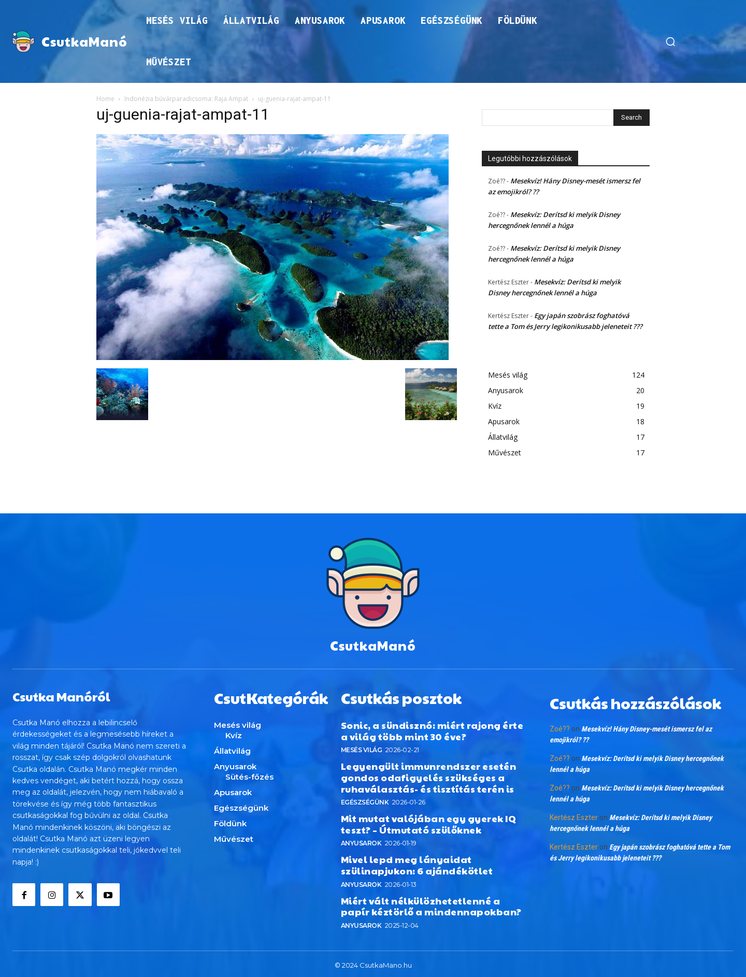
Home (105, 98)
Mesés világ (361, 747)
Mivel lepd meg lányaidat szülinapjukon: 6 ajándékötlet (417, 862)
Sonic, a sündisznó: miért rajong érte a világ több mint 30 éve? (432, 728)
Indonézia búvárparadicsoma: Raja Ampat (186, 98)
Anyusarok (361, 840)
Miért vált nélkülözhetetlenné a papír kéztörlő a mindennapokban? (431, 903)
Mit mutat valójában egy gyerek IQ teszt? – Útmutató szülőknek (429, 821)
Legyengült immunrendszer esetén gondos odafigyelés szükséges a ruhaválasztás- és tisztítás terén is (429, 774)
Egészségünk (365, 799)
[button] (670, 41)
